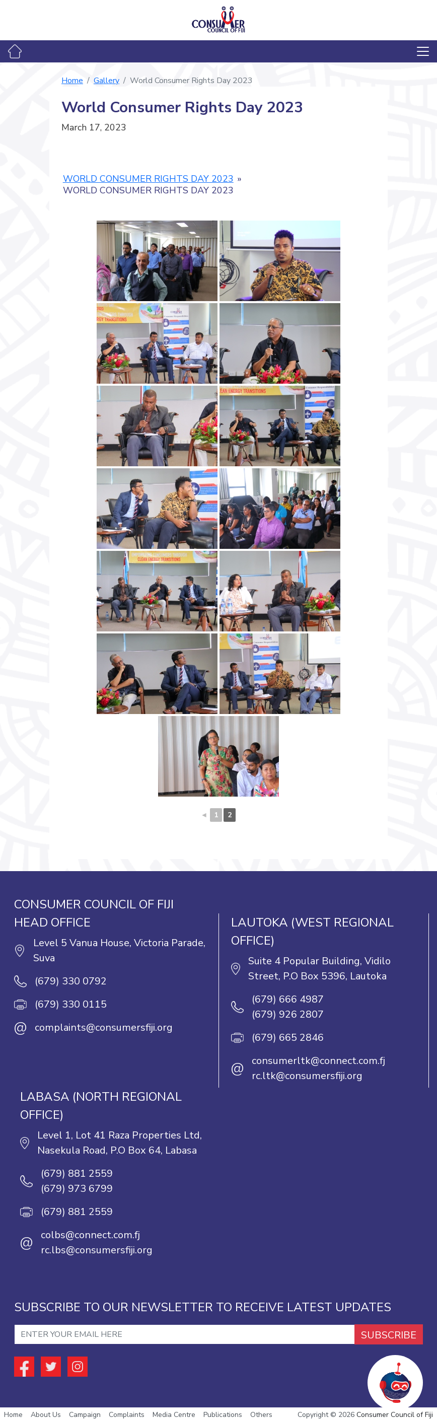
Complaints (126, 1414)
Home (72, 80)
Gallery (106, 80)
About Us (46, 1414)
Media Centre (174, 1414)
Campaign (85, 1414)
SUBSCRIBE (388, 1335)
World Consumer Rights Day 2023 (148, 179)
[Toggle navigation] (423, 51)
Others (261, 1414)
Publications (222, 1414)
